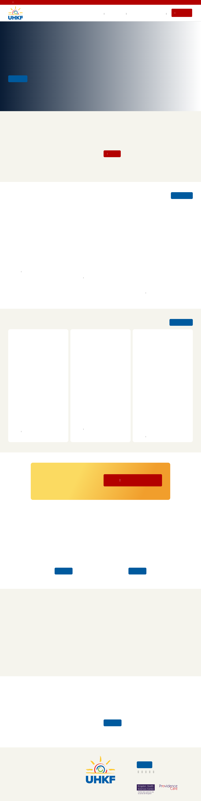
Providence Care (85, 265)
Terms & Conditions (45, 789)
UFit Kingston (17, 416)
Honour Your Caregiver (63, 559)
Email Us (144, 769)
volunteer (119, 262)
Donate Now (135, 483)
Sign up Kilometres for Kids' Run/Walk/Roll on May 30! (178, 57)
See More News (182, 196)
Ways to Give (118, 14)
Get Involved (157, 14)
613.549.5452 (100, 792)
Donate (183, 14)
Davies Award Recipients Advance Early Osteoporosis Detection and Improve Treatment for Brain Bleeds (159, 253)
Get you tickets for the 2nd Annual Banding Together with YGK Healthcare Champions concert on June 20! (130, 2)
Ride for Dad (143, 403)
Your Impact (98, 14)
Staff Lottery (139, 14)
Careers (40, 778)
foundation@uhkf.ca (100, 795)
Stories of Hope (137, 559)
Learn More (63, 575)
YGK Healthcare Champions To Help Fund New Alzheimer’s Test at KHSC (35, 251)
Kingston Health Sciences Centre (29, 265)
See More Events (181, 324)
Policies (40, 784)
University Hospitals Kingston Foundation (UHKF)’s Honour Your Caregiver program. (99, 270)
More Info (15, 273)
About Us (41, 767)
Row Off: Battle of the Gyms (27, 403)
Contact (40, 773)
